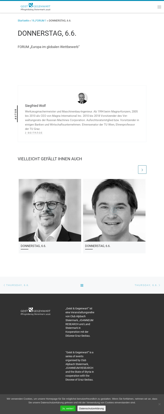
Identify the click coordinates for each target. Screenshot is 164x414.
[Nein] (159, 404)
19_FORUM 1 (38, 20)
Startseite (23, 20)
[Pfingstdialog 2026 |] (35, 6)
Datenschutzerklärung (91, 408)
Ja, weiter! (68, 408)
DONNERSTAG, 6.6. (33, 246)
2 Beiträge (34, 133)
